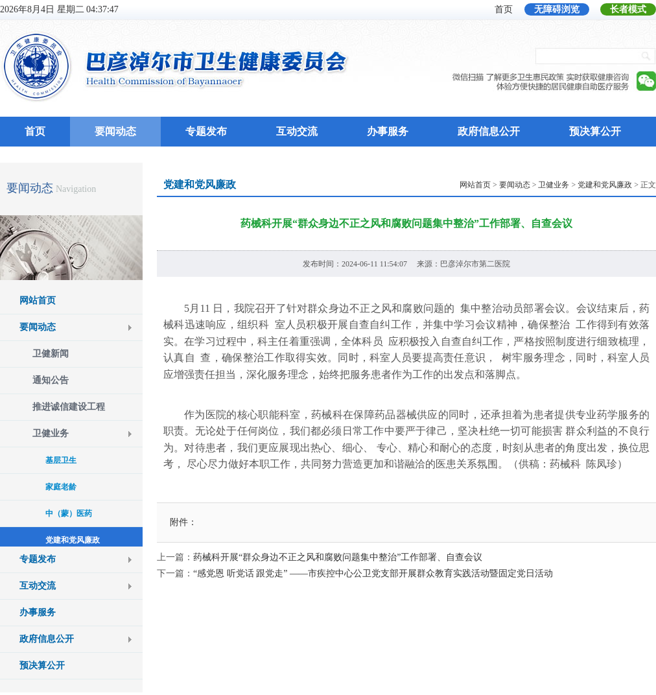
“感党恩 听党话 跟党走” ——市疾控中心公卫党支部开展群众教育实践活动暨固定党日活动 (373, 573)
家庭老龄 (60, 486)
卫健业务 (50, 433)
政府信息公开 (489, 131)
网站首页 (37, 300)
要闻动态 (115, 131)
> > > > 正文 (558, 184)
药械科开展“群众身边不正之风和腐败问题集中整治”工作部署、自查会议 (337, 557)
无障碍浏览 (557, 9)
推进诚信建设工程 (68, 407)
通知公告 (50, 380)
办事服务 (387, 131)
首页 (504, 9)
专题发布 (206, 131)
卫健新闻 (50, 354)
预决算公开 (595, 131)
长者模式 (628, 9)
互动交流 (297, 131)
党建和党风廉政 (605, 184)
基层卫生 (60, 460)
